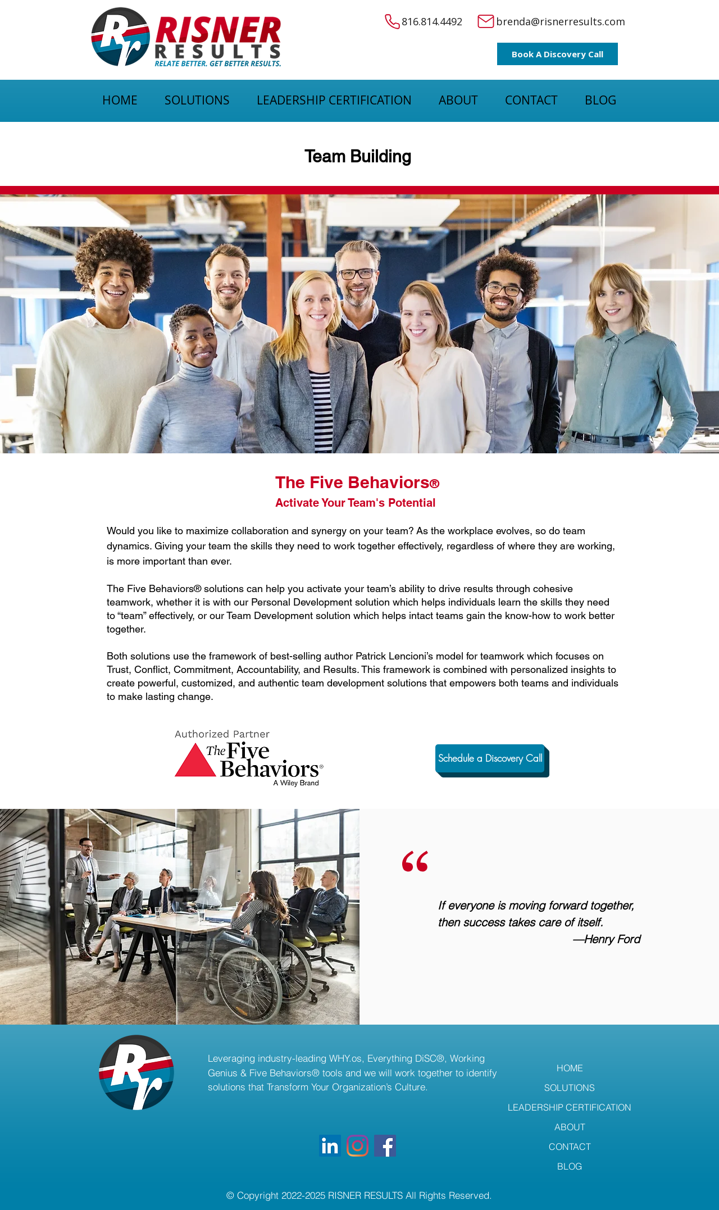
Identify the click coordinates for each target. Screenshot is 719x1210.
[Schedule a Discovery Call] (489, 758)
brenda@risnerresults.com (560, 21)
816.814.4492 (433, 21)
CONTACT (570, 1146)
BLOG (569, 1166)
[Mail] (486, 21)
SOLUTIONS (569, 1087)
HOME (570, 1067)
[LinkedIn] (330, 1146)
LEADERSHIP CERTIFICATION (569, 1107)
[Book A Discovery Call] (557, 54)
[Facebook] (385, 1146)
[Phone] (392, 21)
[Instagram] (357, 1146)
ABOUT (569, 1126)
